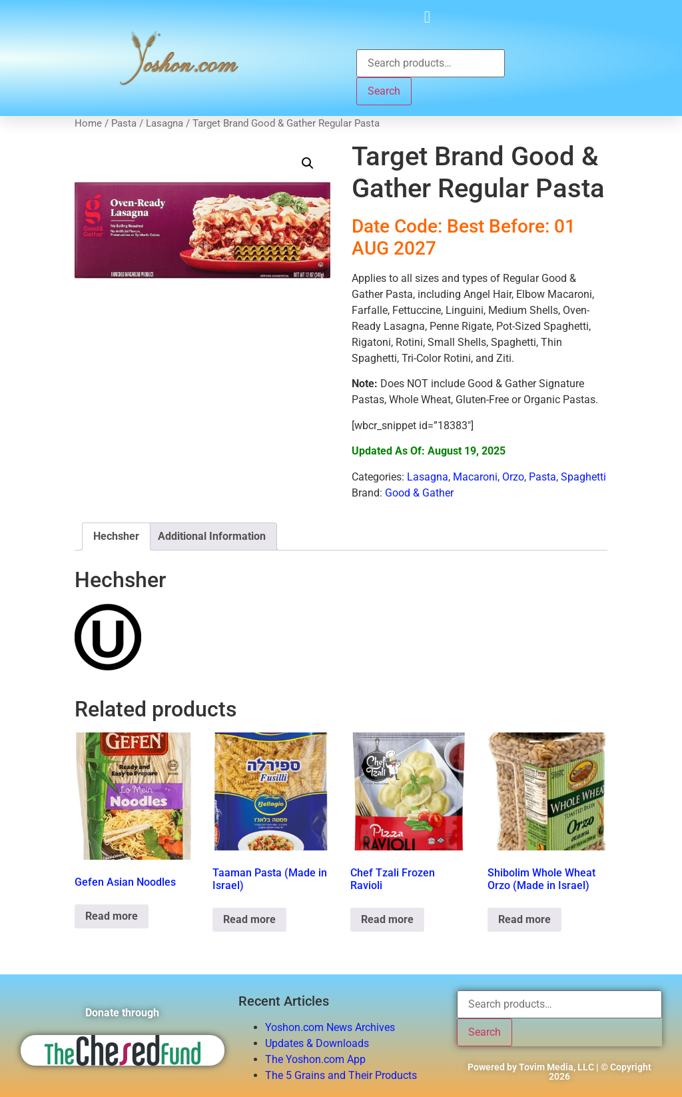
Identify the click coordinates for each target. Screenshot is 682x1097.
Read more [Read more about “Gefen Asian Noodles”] (111, 916)
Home (88, 123)
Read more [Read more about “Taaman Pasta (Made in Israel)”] (249, 919)
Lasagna (164, 123)
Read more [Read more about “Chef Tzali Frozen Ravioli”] (387, 919)
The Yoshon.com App (315, 1059)
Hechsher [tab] (116, 536)
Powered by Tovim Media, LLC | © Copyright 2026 (559, 1072)
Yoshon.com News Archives (330, 1027)
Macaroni (475, 477)
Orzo (513, 477)
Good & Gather (419, 493)
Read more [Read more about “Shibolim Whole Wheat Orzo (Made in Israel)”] (524, 919)
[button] (427, 16)
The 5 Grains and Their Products (341, 1075)
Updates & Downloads (317, 1043)
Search (384, 91)
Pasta (124, 123)
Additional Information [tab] (212, 536)
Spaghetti (583, 477)
